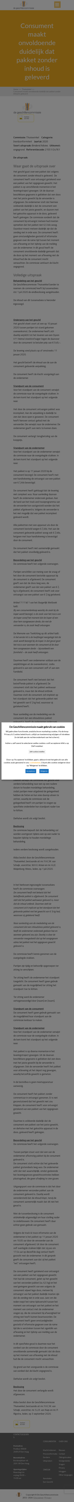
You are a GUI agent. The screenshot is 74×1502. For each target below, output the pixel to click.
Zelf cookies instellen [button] (37, 752)
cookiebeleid (34, 762)
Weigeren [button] (44, 771)
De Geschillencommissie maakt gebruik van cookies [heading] (37, 726)
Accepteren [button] (30, 771)
